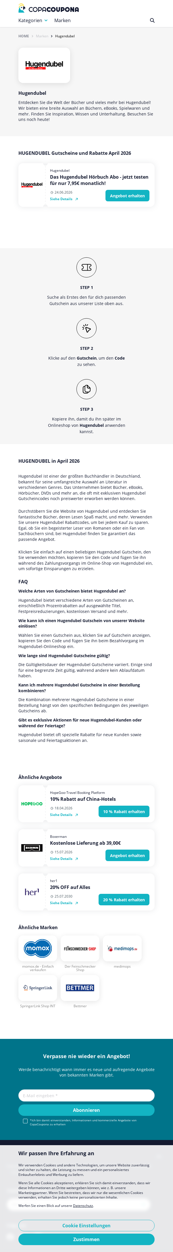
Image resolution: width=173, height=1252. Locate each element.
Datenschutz (83, 1205)
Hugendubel (65, 36)
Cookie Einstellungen (86, 1225)
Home (23, 36)
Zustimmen (86, 1239)
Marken (62, 20)
